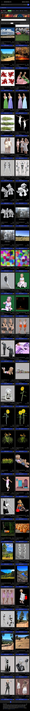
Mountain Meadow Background (6, 583)
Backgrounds (4, 66)
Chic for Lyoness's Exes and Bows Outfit (6, 515)
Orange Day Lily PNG (4, 470)
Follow (9, 10)
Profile (13, 10)
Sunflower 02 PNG (4, 425)
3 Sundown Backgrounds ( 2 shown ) (21, 64)
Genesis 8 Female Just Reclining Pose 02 (21, 380)
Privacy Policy (13, 708)
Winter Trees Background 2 (20, 222)
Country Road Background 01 (20, 628)
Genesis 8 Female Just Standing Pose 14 (6, 605)
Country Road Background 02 (5, 650)
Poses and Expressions (10, 675)
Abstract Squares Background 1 (6, 267)
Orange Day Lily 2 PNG (19, 447)
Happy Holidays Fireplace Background (21, 312)
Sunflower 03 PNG (19, 402)
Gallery (17, 10)
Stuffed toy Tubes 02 (19, 199)
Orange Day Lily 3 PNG (5, 447)
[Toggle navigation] (2, 2)
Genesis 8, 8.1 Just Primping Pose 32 (6, 177)
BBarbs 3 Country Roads (5, 64)
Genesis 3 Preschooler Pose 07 (6, 312)
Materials (2, 111)
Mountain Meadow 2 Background (6, 560)
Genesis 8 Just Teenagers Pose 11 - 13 (21, 154)
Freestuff (21, 10)
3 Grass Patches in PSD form (5, 132)
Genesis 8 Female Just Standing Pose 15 (21, 560)
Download (7, 45)
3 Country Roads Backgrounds (6, 41)
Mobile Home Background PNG (21, 41)
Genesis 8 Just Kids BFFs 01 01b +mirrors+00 (6, 154)
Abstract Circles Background (20, 267)
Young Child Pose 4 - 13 (5, 380)
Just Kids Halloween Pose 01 (20, 605)
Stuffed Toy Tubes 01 (4, 199)
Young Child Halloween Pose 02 (21, 515)
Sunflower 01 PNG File (19, 425)
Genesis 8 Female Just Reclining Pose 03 (6, 402)
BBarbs (3, 65)
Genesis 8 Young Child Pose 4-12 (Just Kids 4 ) (21, 470)
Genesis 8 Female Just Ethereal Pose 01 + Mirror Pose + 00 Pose (21, 132)
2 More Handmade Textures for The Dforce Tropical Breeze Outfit (6, 109)
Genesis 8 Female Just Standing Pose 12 (21, 673)
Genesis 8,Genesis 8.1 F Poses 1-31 (21, 177)
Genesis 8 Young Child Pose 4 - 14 (21, 357)
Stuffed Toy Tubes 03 (4, 222)
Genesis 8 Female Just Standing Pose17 (6, 357)
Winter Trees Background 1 (5, 244)
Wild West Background (19, 244)
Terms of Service (21, 707)
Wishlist (25, 10)
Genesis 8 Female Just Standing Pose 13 (6, 628)
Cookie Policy (6, 708)
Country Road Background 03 (20, 650)
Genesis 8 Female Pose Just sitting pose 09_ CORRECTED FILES (6, 673)
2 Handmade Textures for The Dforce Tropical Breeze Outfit (21, 109)
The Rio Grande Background (20, 583)
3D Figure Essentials (19, 134)
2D (1, 66)
